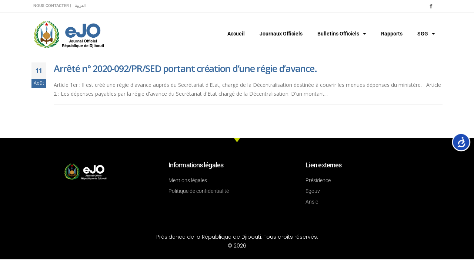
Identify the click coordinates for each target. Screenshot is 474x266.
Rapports (392, 34)
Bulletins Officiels (341, 33)
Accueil (236, 34)
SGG (426, 33)
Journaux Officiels (281, 34)
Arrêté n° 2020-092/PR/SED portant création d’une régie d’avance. (185, 68)
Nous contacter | (52, 5)
